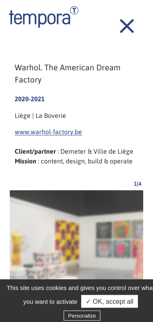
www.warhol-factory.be (48, 131)
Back (122, 21)
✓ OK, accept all (109, 303)
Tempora (43, 17)
